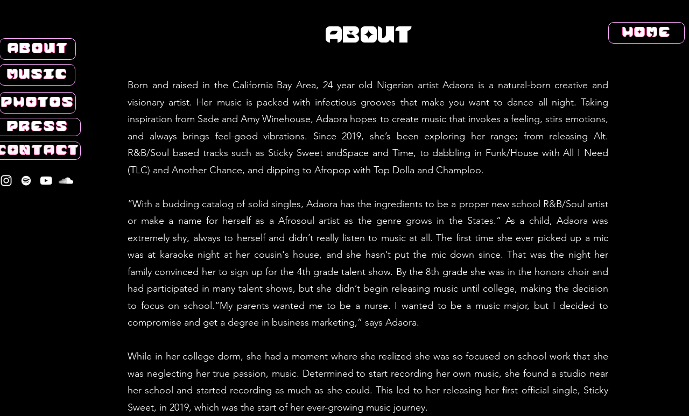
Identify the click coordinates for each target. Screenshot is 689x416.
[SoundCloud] (66, 180)
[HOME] (646, 33)
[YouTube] (46, 180)
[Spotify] (26, 180)
